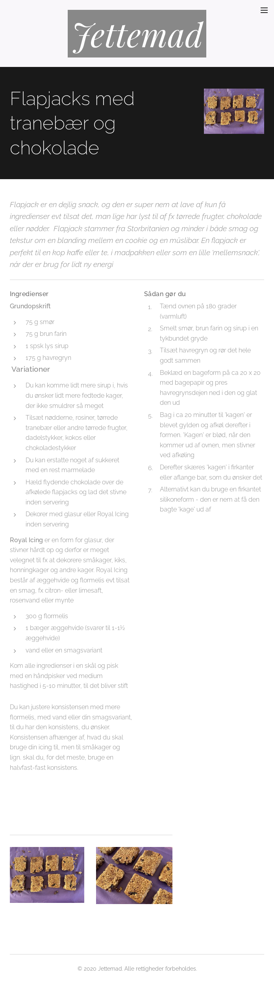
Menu (264, 10)
